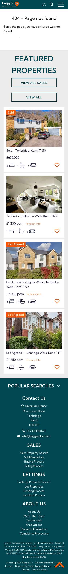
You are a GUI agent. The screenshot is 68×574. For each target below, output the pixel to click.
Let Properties (34, 486)
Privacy (26, 569)
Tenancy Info (33, 223)
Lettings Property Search (34, 482)
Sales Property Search (34, 453)
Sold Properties (34, 457)
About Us (34, 511)
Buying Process (34, 461)
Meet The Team (34, 516)
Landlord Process (34, 495)
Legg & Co (27, 562)
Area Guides (34, 525)
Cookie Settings (40, 569)
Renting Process (34, 491)
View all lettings (34, 99)
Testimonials (34, 520)
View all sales (34, 83)
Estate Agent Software (39, 566)
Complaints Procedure (34, 533)
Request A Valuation (34, 529)
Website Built (42, 562)
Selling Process (34, 466)
